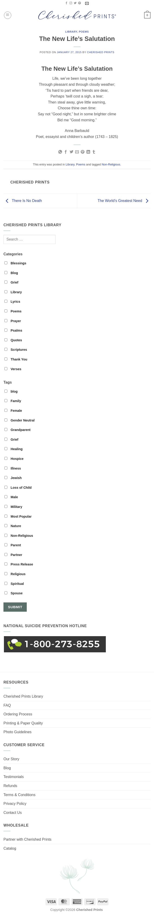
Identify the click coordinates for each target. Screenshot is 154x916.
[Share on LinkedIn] (88, 152)
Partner (13, 555)
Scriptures (15, 349)
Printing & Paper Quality (23, 723)
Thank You (15, 359)
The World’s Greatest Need (124, 201)
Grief (11, 282)
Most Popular (18, 516)
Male (11, 497)
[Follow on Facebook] (66, 3)
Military (13, 507)
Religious (15, 574)
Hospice (14, 459)
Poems (84, 31)
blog (11, 391)
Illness (12, 468)
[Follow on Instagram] (70, 3)
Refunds (10, 786)
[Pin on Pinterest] (82, 152)
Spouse (13, 593)
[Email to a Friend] (77, 152)
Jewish (13, 478)
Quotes (13, 340)
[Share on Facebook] (66, 152)
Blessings (15, 263)
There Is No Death (22, 201)
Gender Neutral (19, 420)
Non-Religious (111, 164)
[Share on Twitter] (71, 152)
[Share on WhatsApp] (60, 152)
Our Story (11, 759)
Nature (12, 526)
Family (12, 401)
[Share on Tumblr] (94, 152)
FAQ (7, 705)
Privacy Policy (15, 804)
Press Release (18, 564)
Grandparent (17, 430)
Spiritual (14, 584)
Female (13, 410)
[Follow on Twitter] (75, 3)
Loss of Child (18, 487)
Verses (12, 369)
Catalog (9, 848)
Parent (12, 545)
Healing (13, 449)
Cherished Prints (100, 52)
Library (71, 31)
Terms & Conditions (19, 795)
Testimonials (13, 777)
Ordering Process (17, 714)
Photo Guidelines (17, 732)
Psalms (13, 330)
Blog (11, 273)
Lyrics (12, 301)
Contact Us (12, 813)
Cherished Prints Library (23, 696)
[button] (7, 15)
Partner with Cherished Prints (27, 839)
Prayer (12, 321)
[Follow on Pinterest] (79, 3)
